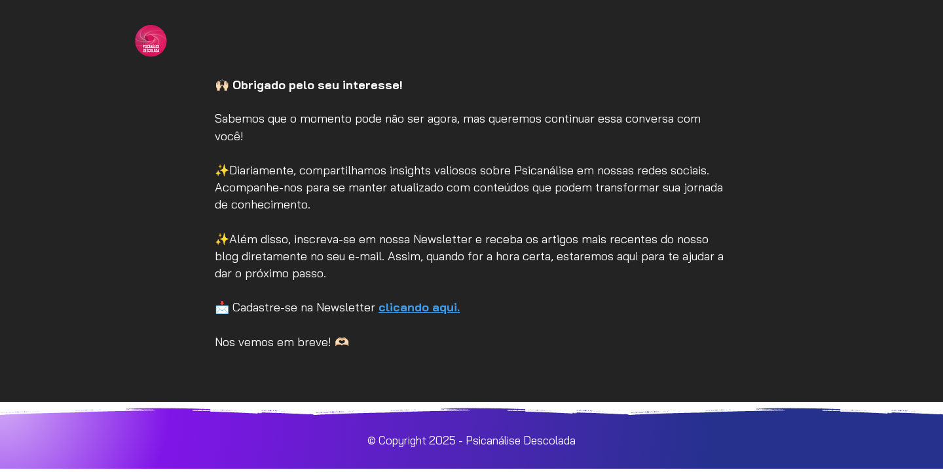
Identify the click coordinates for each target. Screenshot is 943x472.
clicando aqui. (419, 307)
